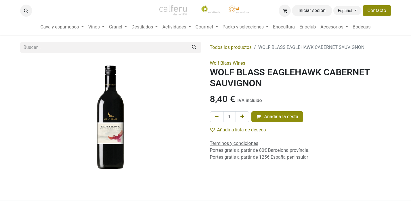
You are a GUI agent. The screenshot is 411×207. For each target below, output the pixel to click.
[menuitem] (62, 27)
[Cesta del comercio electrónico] (285, 11)
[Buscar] (194, 47)
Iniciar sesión (312, 10)
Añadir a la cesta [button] (277, 116)
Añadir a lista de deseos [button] (238, 130)
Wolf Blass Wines (227, 63)
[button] (26, 11)
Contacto (377, 10)
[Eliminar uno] (216, 116)
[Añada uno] (242, 116)
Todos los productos (231, 47)
